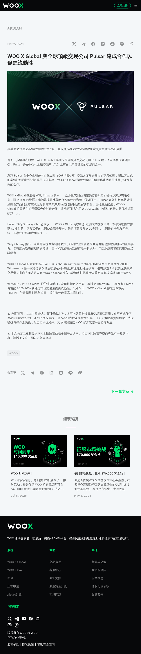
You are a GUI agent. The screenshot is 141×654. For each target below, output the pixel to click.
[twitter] (74, 43)
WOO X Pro (14, 570)
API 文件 (55, 578)
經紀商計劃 (14, 594)
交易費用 (55, 562)
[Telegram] (17, 619)
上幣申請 (13, 586)
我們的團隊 (99, 570)
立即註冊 (122, 5)
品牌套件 (97, 594)
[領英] (37, 618)
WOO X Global (16, 562)
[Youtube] (24, 618)
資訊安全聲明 (46, 644)
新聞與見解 (14, 28)
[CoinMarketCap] (17, 625)
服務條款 (13, 644)
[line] (122, 43)
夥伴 (10, 578)
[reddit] (112, 43)
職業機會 (97, 578)
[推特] (9, 618)
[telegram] (84, 43)
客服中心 (55, 570)
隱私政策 (28, 644)
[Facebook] (31, 618)
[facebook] (93, 43)
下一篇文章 (122, 391)
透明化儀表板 (100, 586)
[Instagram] (9, 625)
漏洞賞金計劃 (58, 586)
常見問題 (55, 594)
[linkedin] (103, 43)
